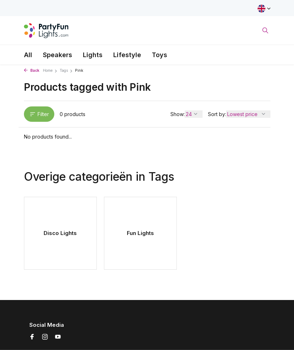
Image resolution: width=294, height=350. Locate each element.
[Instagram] (45, 337)
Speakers (57, 55)
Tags (66, 70)
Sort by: (217, 114)
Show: (177, 114)
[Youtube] (58, 337)
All (28, 55)
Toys (159, 55)
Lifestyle (127, 55)
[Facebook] (32, 337)
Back (31, 70)
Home (50, 70)
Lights (93, 55)
